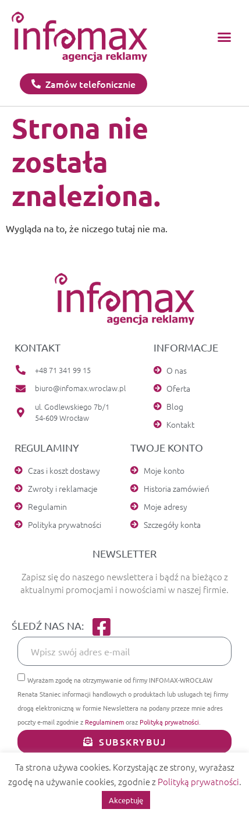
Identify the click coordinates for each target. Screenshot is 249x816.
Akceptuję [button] (126, 800)
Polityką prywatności (169, 721)
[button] (224, 37)
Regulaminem (104, 721)
